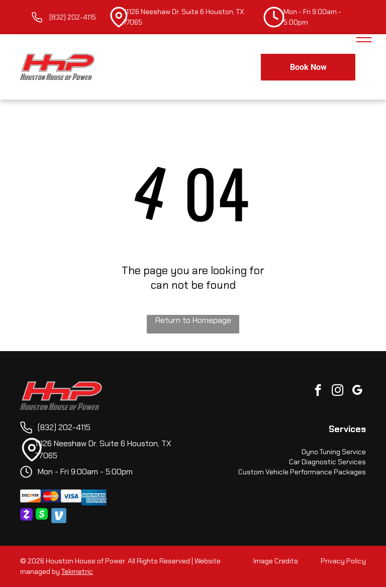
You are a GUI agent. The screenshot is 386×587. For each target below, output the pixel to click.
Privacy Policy (343, 560)
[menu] (364, 38)
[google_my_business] (357, 391)
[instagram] (337, 391)
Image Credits (275, 560)
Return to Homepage (193, 320)
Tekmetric (77, 571)
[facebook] (318, 391)
